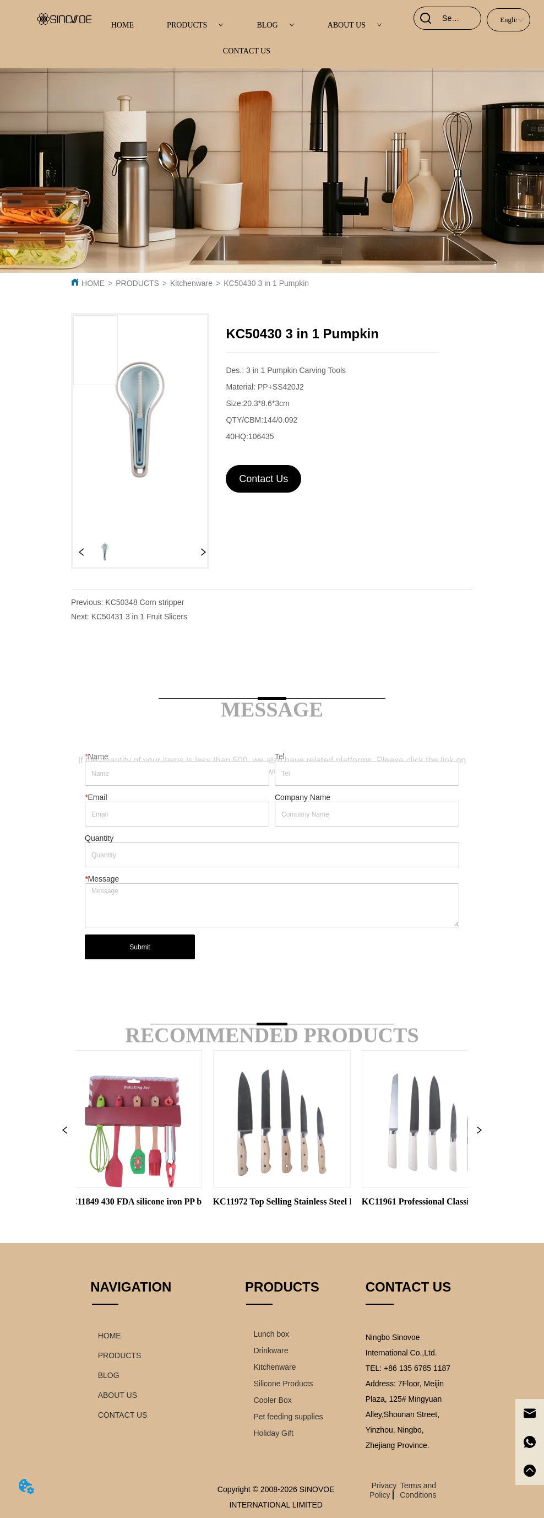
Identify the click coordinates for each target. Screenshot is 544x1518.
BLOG (275, 25)
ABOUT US (355, 25)
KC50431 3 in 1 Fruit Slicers (139, 616)
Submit (139, 947)
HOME (122, 25)
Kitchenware (191, 283)
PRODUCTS (195, 25)
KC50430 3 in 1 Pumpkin (266, 283)
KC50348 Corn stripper (144, 602)
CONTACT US (246, 51)
